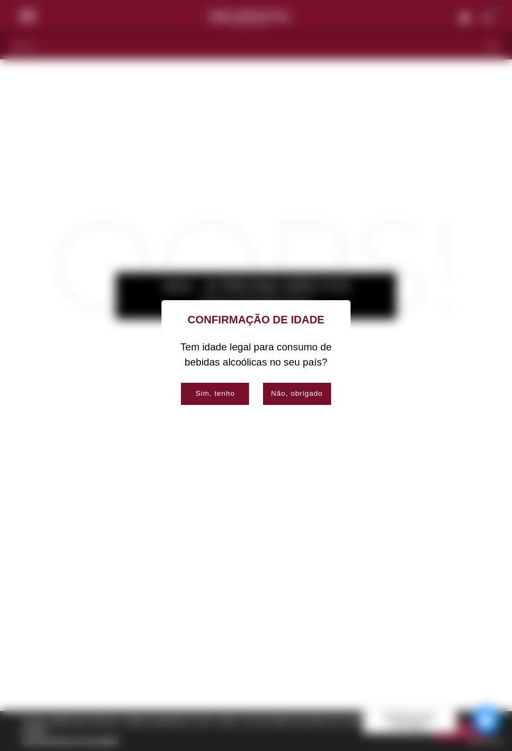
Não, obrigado (297, 393)
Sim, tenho (215, 393)
